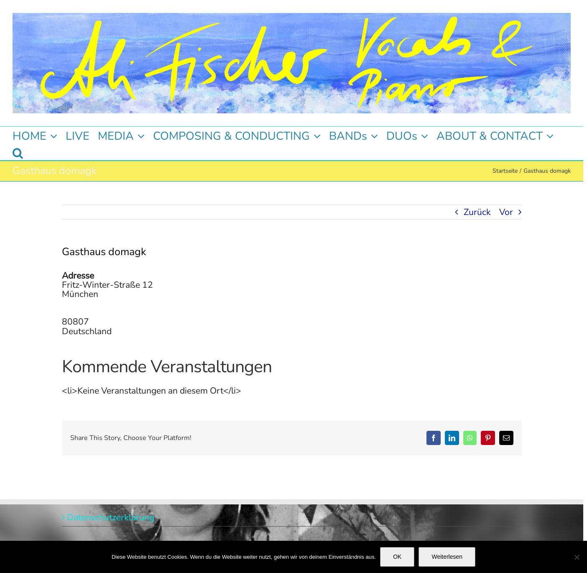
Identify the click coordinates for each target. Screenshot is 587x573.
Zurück (477, 212)
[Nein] (576, 557)
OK (397, 556)
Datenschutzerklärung (110, 517)
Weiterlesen (446, 556)
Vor (506, 212)
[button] (18, 151)
